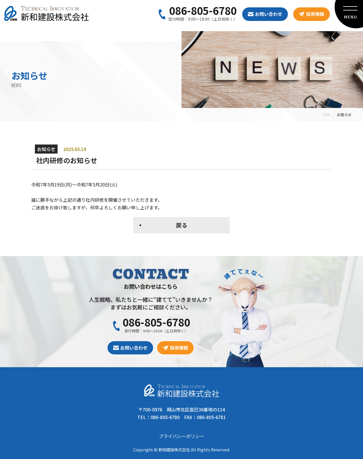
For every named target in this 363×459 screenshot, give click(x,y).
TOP (326, 114)
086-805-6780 (203, 10)
